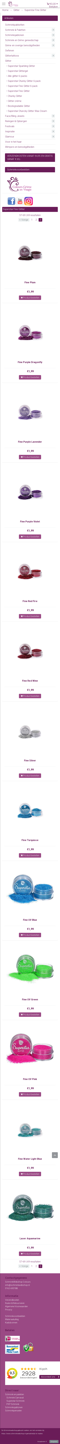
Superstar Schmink (15, 1401)
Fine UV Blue (30, 920)
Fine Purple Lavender (30, 441)
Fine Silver (30, 760)
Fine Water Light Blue (30, 1158)
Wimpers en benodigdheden (19, 147)
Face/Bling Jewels (14, 116)
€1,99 (30, 291)
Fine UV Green (30, 999)
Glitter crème (14, 101)
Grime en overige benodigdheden (22, 45)
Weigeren (54, 1442)
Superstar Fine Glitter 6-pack (23, 86)
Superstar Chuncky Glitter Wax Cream (27, 111)
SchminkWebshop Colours (18, 1282)
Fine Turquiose (30, 840)
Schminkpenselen (13, 1410)
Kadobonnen (11, 1322)
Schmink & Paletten (15, 30)
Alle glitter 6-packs (17, 76)
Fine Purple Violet (30, 521)
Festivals (9, 126)
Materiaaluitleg (12, 1319)
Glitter (8, 60)
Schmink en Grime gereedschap (21, 40)
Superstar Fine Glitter (19, 91)
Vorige (24, 219)
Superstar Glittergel (18, 71)
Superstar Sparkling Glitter (21, 66)
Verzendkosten (12, 1300)
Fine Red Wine (30, 680)
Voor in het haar (13, 141)
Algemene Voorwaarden (16, 1306)
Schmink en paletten (14, 1394)
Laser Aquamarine (30, 1238)
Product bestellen (30, 298)
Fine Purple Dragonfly (30, 362)
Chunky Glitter (15, 96)
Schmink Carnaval (15, 1397)
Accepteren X (42, 1442)
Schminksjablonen (14, 35)
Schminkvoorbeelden (15, 1316)
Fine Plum (30, 282)
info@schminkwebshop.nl (17, 1285)
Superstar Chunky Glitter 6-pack (24, 81)
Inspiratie (10, 131)
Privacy (8, 1309)
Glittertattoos (12, 55)
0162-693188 (11, 1288)
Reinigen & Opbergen (16, 121)
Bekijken (53, 6)
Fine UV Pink (30, 1079)
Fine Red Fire (30, 601)
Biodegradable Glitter (19, 106)
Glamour (9, 136)
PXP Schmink (12, 1404)
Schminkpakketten (14, 24)
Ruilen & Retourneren (14, 1303)
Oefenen (9, 50)
